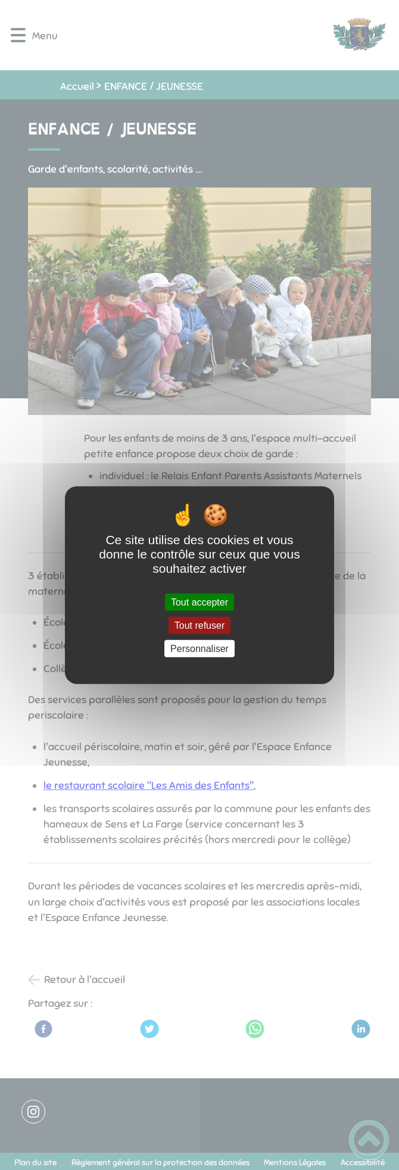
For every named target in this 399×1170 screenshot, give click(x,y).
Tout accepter (199, 602)
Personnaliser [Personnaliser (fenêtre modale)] (199, 649)
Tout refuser (199, 625)
